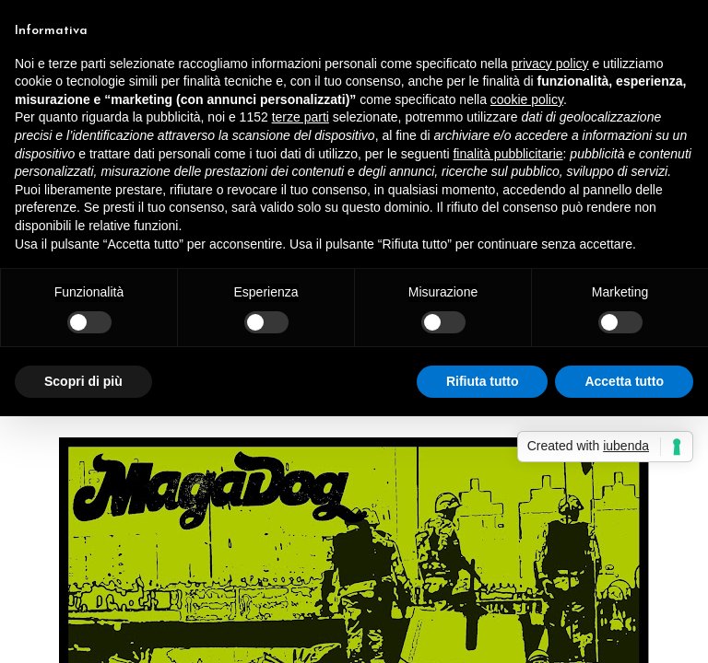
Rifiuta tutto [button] (482, 381)
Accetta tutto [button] (624, 381)
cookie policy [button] (526, 99)
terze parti (300, 117)
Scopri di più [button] (83, 381)
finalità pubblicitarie (507, 153)
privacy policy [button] (550, 63)
